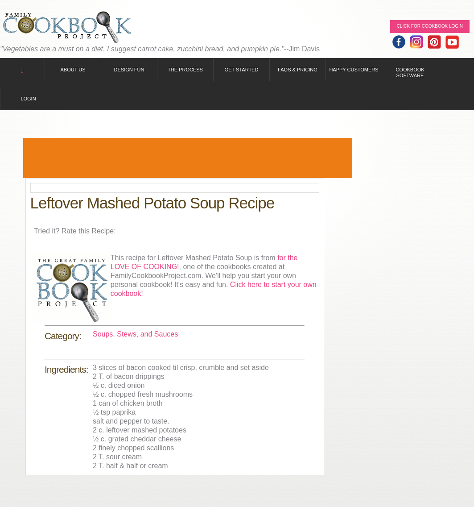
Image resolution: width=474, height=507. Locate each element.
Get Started (242, 69)
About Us (72, 69)
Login (28, 98)
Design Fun (129, 69)
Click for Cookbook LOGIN (430, 26)
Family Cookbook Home (67, 28)
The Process (185, 69)
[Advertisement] (187, 158)
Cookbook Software (410, 72)
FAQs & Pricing (297, 69)
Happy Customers (353, 69)
